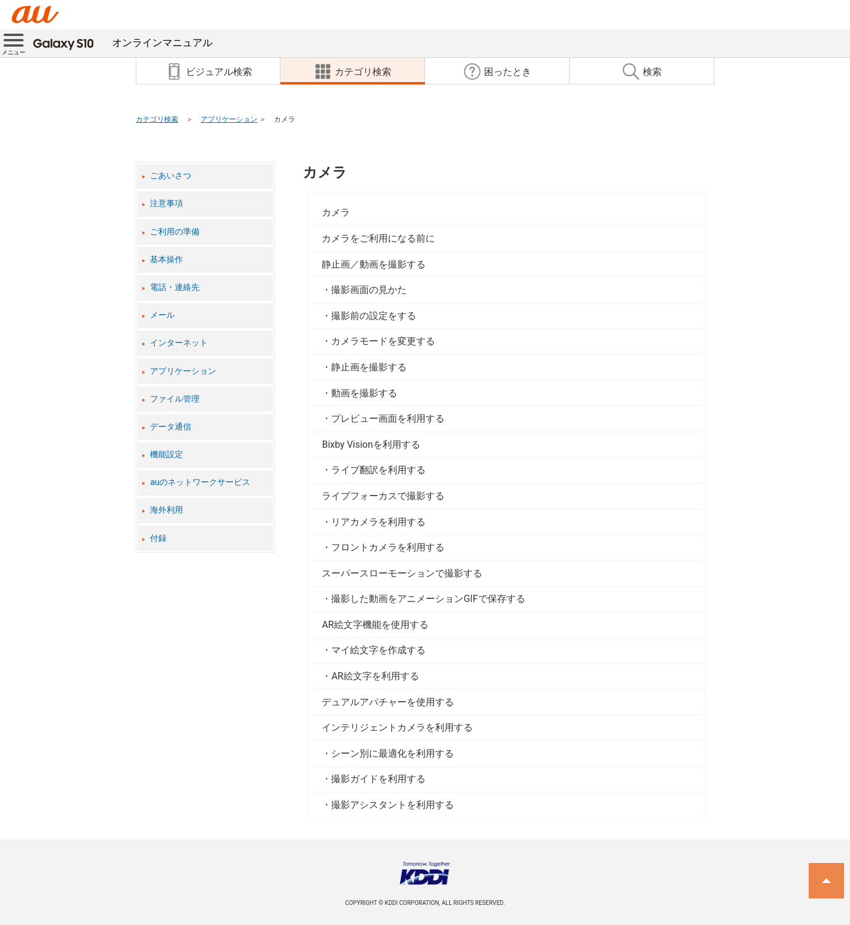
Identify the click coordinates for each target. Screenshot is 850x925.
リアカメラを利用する (378, 521)
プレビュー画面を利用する (387, 418)
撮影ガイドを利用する (378, 778)
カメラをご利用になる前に (378, 238)
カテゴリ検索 (157, 119)
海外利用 (166, 510)
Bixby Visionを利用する (371, 444)
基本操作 (166, 260)
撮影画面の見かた (369, 289)
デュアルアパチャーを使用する (388, 702)
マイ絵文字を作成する (378, 650)
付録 (158, 538)
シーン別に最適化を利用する (392, 753)
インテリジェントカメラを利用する (397, 727)
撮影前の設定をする (373, 315)
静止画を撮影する (369, 367)
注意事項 (166, 203)
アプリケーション (229, 119)
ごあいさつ (170, 176)
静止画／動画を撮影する (374, 264)
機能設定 (166, 455)
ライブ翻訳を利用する (378, 469)
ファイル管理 (175, 399)
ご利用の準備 (175, 232)
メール (162, 315)
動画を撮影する (364, 393)
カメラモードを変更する (383, 341)
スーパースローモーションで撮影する (402, 573)
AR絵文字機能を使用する (375, 624)
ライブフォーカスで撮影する (383, 495)
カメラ (325, 172)
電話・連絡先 (175, 287)
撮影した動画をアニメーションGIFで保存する (428, 598)
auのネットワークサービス (200, 482)
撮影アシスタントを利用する (392, 804)
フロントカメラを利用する (387, 547)
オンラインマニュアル (122, 42)
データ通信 (170, 427)
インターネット (179, 343)
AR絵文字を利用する (375, 676)
